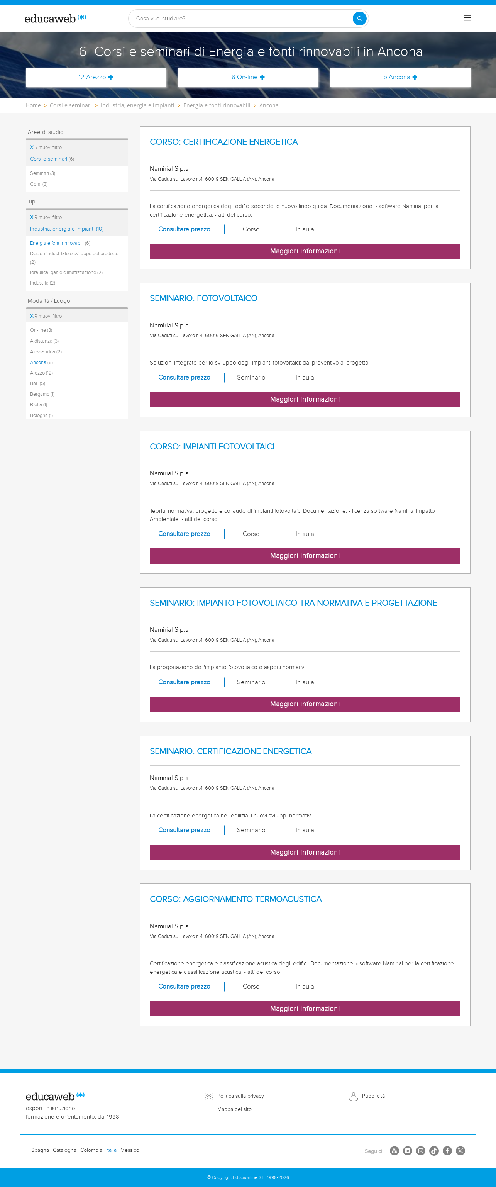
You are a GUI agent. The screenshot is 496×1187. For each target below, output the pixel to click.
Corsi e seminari (52, 159)
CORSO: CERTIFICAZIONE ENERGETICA (224, 142)
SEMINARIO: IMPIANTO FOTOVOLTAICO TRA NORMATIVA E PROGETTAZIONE (293, 603)
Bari (37, 383)
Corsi (38, 184)
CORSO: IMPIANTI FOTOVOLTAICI (212, 447)
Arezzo (41, 373)
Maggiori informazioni (305, 251)
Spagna (40, 1150)
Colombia (91, 1150)
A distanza (44, 341)
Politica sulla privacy (240, 1096)
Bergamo (42, 394)
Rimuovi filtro (46, 147)
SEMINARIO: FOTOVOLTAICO (203, 299)
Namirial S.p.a (169, 169)
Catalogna (64, 1150)
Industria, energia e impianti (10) (66, 229)
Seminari (42, 173)
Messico (129, 1150)
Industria (42, 283)
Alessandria (46, 352)
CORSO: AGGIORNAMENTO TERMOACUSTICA (236, 899)
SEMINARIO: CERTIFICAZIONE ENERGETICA (230, 751)
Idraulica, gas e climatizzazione (66, 273)
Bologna (41, 415)
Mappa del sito (234, 1109)
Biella (38, 405)
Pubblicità (373, 1096)
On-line (41, 330)
